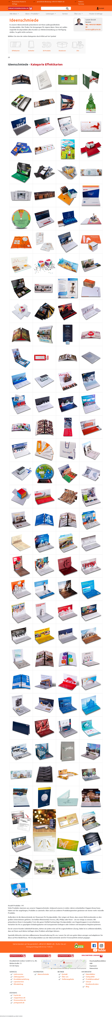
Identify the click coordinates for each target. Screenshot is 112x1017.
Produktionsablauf (92, 979)
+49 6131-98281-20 (46, 944)
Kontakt (65, 974)
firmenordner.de (20, 1000)
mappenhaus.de (19, 998)
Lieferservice (18, 974)
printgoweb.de (19, 1002)
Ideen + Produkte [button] (31, 14)
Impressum (93, 966)
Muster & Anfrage (95, 14)
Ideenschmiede (43, 974)
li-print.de (17, 995)
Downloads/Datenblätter (98, 961)
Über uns (65, 977)
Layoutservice (19, 981)
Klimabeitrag (18, 984)
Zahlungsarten (19, 977)
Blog (87, 986)
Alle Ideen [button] (16, 13)
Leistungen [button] (50, 14)
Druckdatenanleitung (21, 979)
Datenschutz (94, 968)
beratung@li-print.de (93, 29)
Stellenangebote (68, 979)
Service (65, 14)
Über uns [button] (77, 14)
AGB (91, 963)
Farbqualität (90, 977)
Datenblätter (90, 974)
